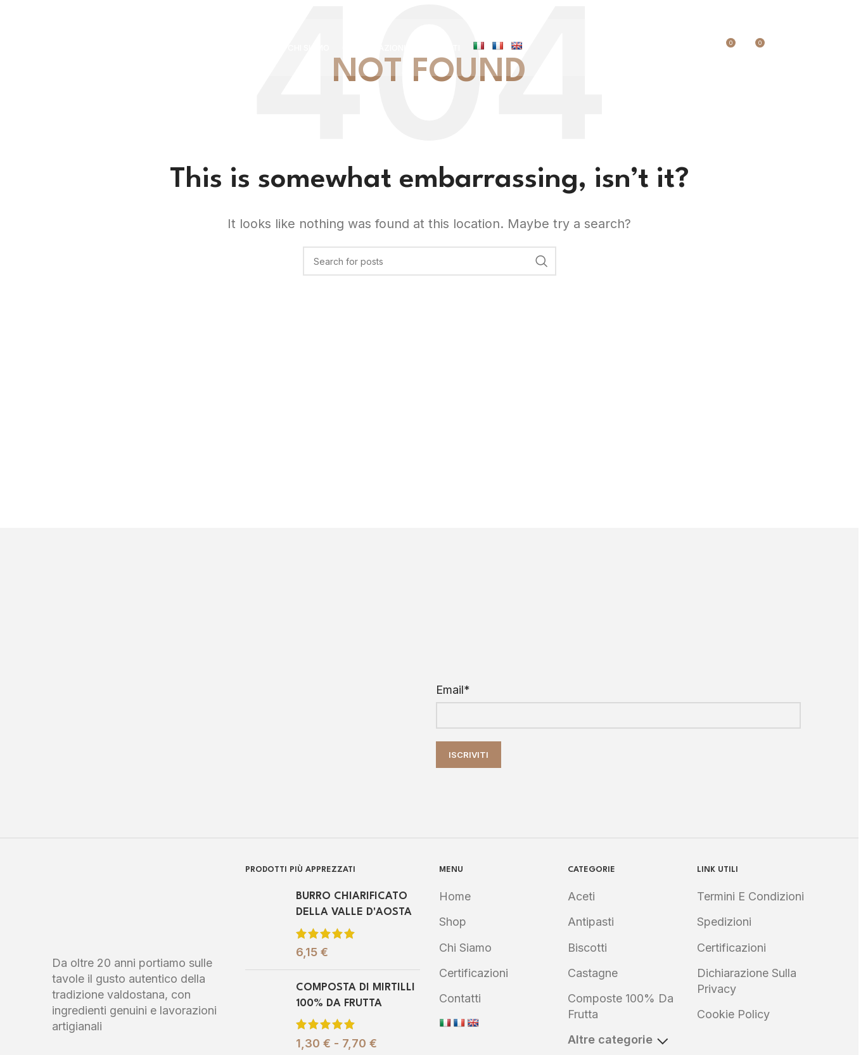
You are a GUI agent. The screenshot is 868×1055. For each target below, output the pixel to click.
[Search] (782, 47)
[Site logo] (128, 46)
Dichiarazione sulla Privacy (746, 980)
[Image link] (139, 902)
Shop (452, 921)
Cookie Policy (733, 1014)
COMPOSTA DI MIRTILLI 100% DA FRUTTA (355, 995)
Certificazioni (473, 973)
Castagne (593, 973)
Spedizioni (724, 921)
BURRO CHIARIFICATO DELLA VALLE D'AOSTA (354, 904)
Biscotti (587, 947)
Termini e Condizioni (750, 896)
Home (455, 896)
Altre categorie (618, 1039)
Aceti (581, 896)
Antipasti (591, 921)
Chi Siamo (465, 947)
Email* (453, 689)
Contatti (460, 998)
